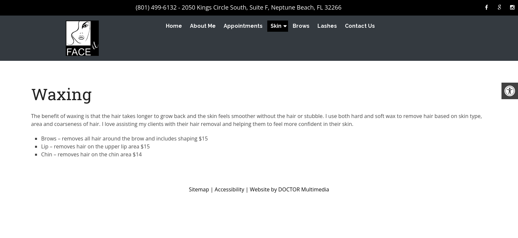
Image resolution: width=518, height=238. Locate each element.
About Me (203, 26)
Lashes (327, 26)
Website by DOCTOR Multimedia (289, 189)
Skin (276, 26)
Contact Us (360, 26)
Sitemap (199, 189)
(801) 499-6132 (156, 7)
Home (174, 26)
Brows (301, 26)
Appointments (243, 26)
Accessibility (229, 189)
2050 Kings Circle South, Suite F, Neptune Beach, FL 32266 (262, 7)
